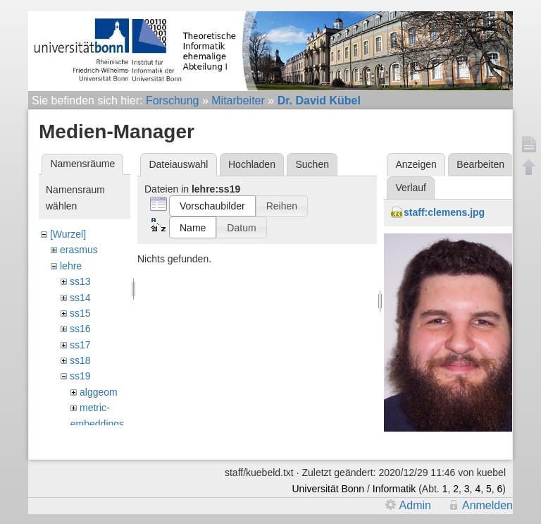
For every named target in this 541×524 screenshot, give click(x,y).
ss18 (80, 360)
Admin (415, 505)
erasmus (79, 249)
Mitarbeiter (238, 100)
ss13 (80, 281)
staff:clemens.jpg (444, 212)
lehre (71, 266)
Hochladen (251, 164)
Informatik (394, 488)
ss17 (80, 345)
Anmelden (487, 505)
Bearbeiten (480, 164)
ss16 (80, 328)
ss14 (80, 297)
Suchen (312, 164)
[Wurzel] (68, 234)
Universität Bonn (328, 488)
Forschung (172, 100)
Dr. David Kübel (319, 100)
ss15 (80, 313)
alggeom (99, 392)
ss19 (80, 376)
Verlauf (410, 187)
